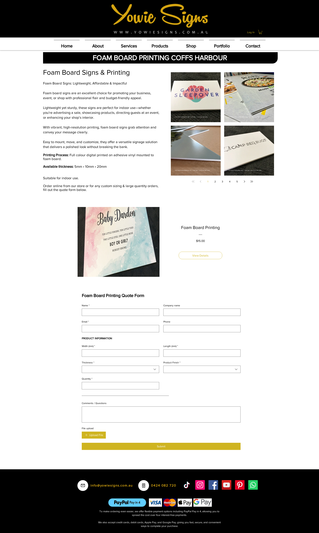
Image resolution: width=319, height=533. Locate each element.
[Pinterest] (240, 485)
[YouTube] (226, 485)
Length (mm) (170, 346)
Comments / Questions (94, 403)
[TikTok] (187, 485)
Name (86, 305)
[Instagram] (200, 485)
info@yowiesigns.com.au (111, 485)
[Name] (119, 312)
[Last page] (252, 181)
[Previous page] (200, 181)
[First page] (193, 181)
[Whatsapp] (253, 485)
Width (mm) (88, 346)
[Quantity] (119, 385)
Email (85, 322)
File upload (88, 428)
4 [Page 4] (229, 181)
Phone (166, 321)
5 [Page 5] (237, 181)
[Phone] (201, 328)
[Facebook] (213, 485)
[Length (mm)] (201, 353)
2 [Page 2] (215, 181)
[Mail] (82, 485)
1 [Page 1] (207, 181)
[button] (260, 32)
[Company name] (201, 312)
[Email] (119, 328)
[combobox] (120, 369)
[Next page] (244, 181)
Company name (171, 305)
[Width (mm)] (119, 353)
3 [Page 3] (222, 181)
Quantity (87, 379)
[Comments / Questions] (161, 414)
